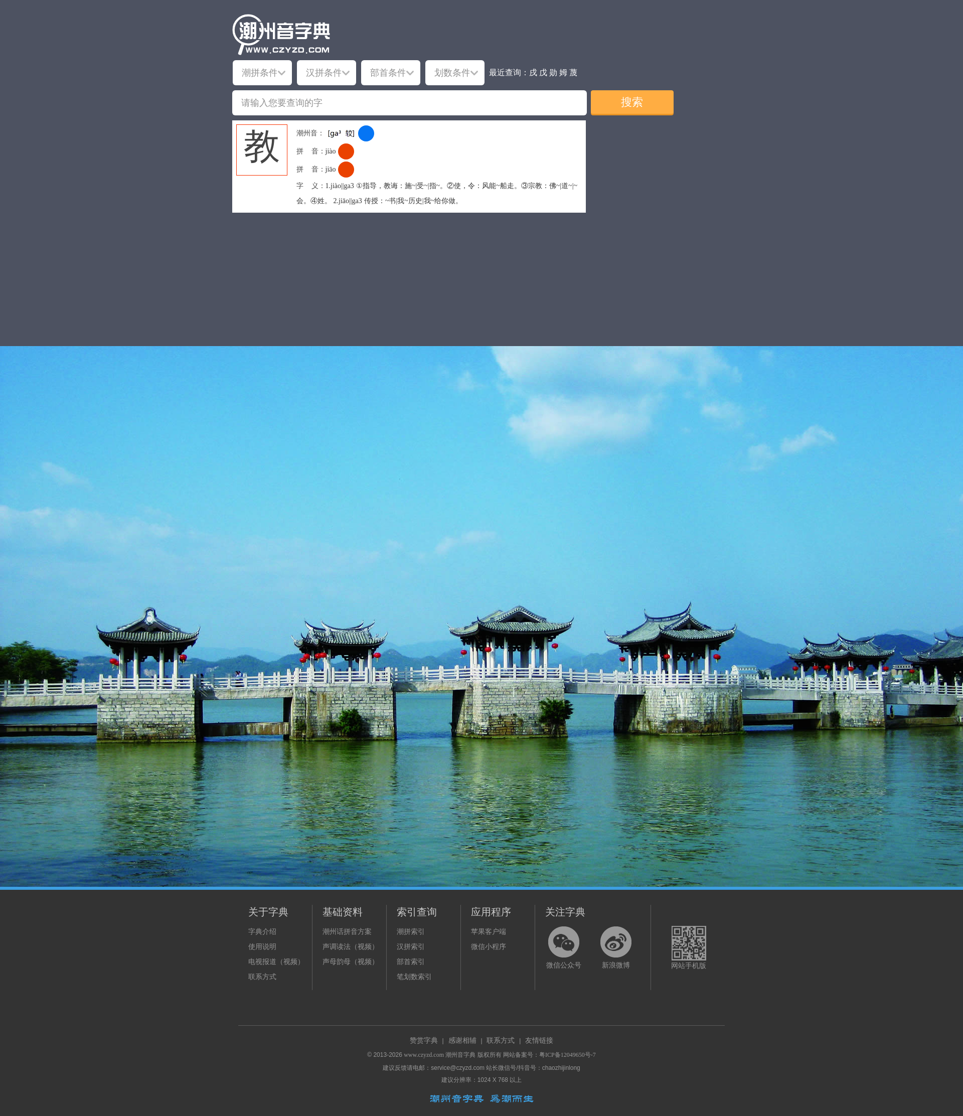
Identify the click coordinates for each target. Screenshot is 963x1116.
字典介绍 (262, 931)
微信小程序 (488, 946)
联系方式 (262, 977)
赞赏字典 (424, 1040)
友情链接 (539, 1040)
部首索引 (411, 962)
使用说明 (262, 946)
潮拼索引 (411, 931)
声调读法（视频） (351, 946)
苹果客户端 (488, 931)
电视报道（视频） (276, 962)
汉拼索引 (411, 946)
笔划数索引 (414, 977)
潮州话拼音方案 (347, 931)
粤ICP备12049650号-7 (567, 1054)
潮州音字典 (460, 1054)
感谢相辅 (462, 1040)
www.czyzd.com (424, 1054)
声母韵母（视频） (351, 962)
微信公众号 (563, 965)
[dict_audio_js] (366, 133)
